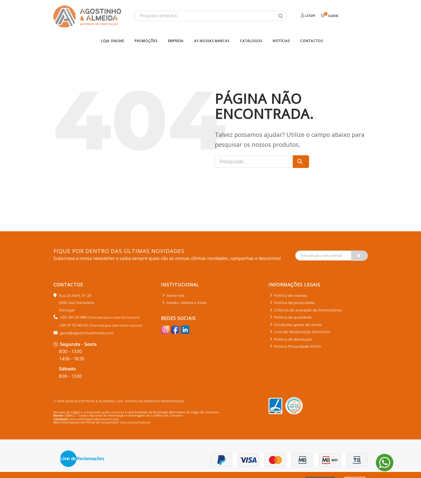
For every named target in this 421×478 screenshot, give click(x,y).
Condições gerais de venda (298, 324)
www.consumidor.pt (135, 422)
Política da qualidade (293, 317)
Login (308, 15)
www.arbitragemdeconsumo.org (94, 419)
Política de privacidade (294, 302)
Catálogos (251, 41)
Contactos (311, 41)
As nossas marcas (211, 41)
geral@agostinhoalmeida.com (87, 333)
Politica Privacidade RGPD (297, 346)
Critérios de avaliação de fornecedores (308, 310)
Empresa (176, 41)
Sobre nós (175, 295)
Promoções (146, 41)
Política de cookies (290, 295)
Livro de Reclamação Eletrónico (302, 332)
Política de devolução (293, 339)
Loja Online (112, 41)
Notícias (281, 41)
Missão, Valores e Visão (187, 302)
